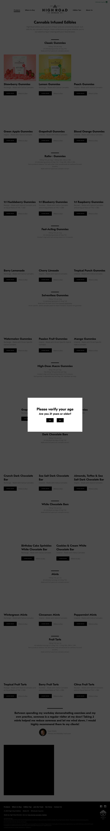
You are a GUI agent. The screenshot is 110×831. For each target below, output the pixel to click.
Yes (50, 420)
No (60, 420)
